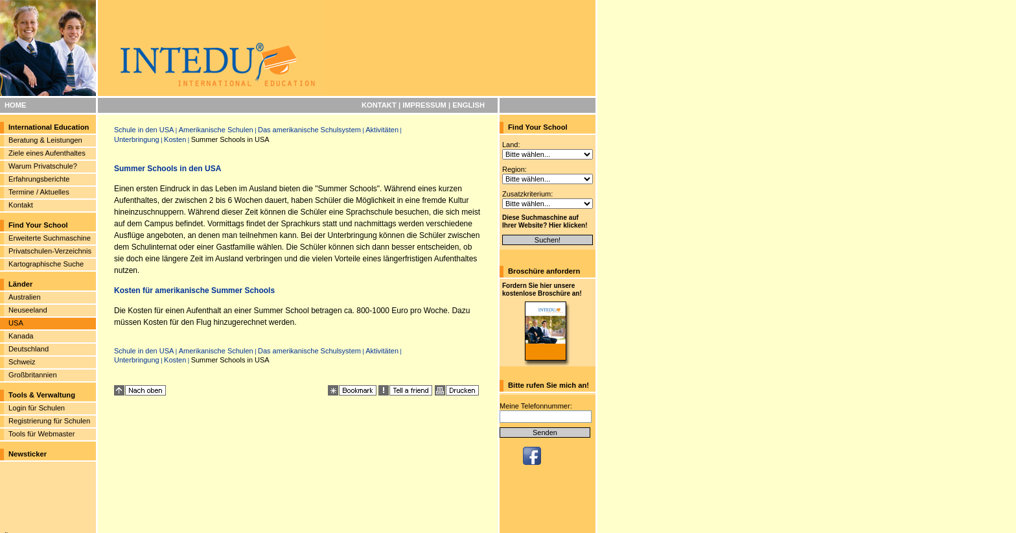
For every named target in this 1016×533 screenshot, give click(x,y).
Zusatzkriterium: (527, 194)
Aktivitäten (381, 130)
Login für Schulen (36, 408)
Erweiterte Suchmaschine (49, 238)
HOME (16, 105)
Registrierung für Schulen (49, 421)
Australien (24, 297)
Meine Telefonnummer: (536, 406)
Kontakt (20, 205)
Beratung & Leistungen (45, 140)
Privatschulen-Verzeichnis (49, 251)
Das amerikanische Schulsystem (309, 130)
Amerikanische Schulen (216, 130)
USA (15, 323)
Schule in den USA (144, 130)
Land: (511, 144)
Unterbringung (136, 139)
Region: (514, 169)
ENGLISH (468, 105)
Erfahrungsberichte (39, 179)
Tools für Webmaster (41, 434)
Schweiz (22, 362)
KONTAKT (379, 105)
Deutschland (28, 349)
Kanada (21, 336)
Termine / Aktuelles (38, 192)
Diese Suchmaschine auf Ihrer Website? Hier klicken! (545, 221)
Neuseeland (27, 310)
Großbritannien (32, 375)
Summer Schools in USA (230, 139)
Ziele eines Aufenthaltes (47, 153)
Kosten (175, 139)
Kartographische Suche (46, 264)
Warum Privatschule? (42, 166)
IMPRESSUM (424, 105)
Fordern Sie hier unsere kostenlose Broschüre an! (542, 289)
